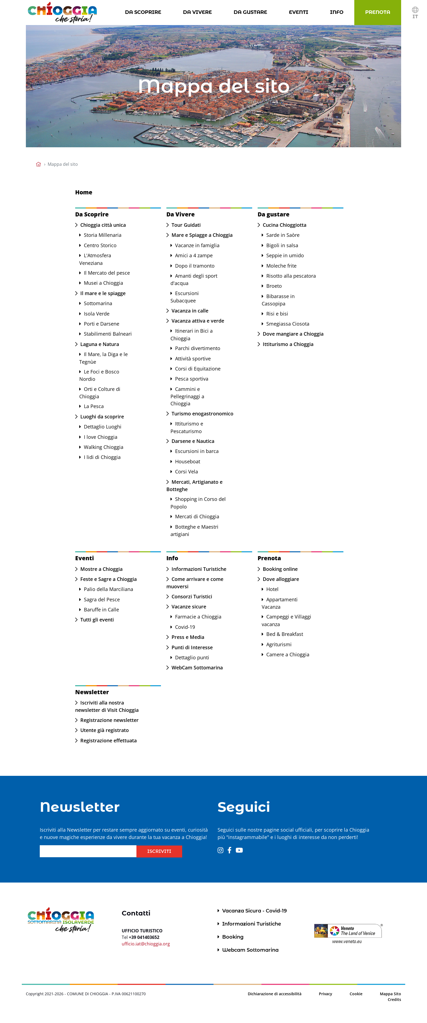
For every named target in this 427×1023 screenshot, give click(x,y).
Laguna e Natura (99, 344)
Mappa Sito (390, 993)
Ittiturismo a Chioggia (288, 344)
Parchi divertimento (197, 348)
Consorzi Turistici (192, 596)
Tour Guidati (186, 225)
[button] (415, 12)
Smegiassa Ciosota (287, 323)
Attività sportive (193, 358)
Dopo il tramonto (195, 265)
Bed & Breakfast (284, 634)
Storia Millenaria (102, 235)
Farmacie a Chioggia (198, 616)
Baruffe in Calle (101, 609)
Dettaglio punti (192, 657)
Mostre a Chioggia (101, 569)
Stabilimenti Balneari (108, 333)
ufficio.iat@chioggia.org (146, 944)
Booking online (280, 569)
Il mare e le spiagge (103, 293)
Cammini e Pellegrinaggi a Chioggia (187, 396)
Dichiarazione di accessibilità (274, 993)
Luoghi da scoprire (102, 416)
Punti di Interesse (192, 647)
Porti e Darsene (101, 323)
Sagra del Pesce (102, 599)
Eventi (299, 11)
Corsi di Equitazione (198, 368)
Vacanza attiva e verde (198, 320)
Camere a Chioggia (287, 654)
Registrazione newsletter (109, 720)
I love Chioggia (100, 437)
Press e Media (188, 637)
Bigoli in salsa (282, 245)
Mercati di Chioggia (197, 516)
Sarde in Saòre (283, 235)
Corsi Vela (186, 471)
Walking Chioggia (103, 447)
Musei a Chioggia (103, 283)
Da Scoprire (144, 11)
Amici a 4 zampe (194, 255)
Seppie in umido (285, 255)
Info (338, 11)
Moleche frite (281, 265)
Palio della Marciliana (108, 589)
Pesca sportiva (191, 378)
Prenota (378, 11)
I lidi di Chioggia (102, 457)
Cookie (356, 993)
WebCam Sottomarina (197, 667)
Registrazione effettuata (108, 740)
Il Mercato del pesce (107, 272)
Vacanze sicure (189, 606)
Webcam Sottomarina (250, 950)
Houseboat (187, 461)
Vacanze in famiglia (197, 245)
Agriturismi (279, 644)
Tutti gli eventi (97, 619)
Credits (394, 999)
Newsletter (92, 692)
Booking (232, 937)
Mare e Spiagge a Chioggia (202, 235)
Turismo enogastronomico (202, 413)
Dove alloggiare (281, 579)
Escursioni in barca (197, 451)
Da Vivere (198, 11)
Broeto (274, 286)
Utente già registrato (104, 730)
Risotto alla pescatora (291, 275)
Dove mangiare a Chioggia (293, 333)
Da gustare (251, 11)
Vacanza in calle (190, 310)
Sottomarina (98, 303)
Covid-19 (185, 627)
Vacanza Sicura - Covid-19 (254, 911)
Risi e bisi (277, 313)
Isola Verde (96, 313)
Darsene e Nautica (193, 441)
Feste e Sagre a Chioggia (108, 579)
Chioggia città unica (103, 225)
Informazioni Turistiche (199, 569)
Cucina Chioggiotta (284, 225)
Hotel (272, 589)
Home (83, 192)
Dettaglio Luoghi (102, 426)
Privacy (325, 993)
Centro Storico (100, 245)
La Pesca (94, 406)
